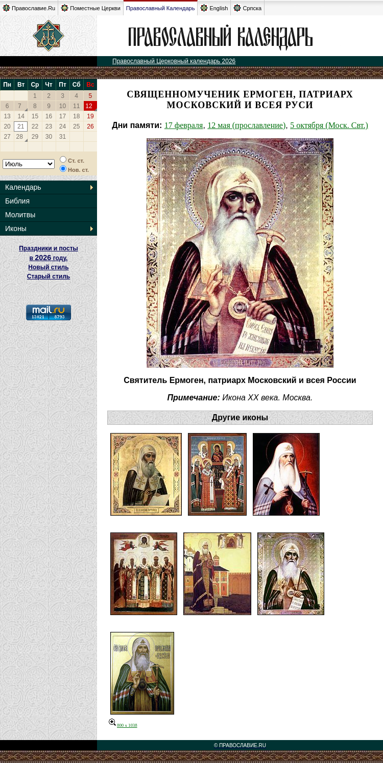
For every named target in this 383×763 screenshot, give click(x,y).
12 (88, 106)
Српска (247, 8)
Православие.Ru (29, 8)
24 (62, 126)
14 (21, 116)
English (214, 8)
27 (7, 136)
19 (90, 116)
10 (62, 106)
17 (62, 116)
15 (35, 116)
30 (48, 136)
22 (35, 126)
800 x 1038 (123, 725)
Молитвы (20, 215)
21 (20, 126)
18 (76, 116)
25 (76, 126)
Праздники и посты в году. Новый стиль (48, 258)
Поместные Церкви (91, 8)
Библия (17, 201)
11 (76, 106)
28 (19, 136)
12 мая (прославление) (246, 125)
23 (48, 126)
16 (48, 116)
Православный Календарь (160, 8)
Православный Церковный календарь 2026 (173, 61)
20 (7, 126)
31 (62, 136)
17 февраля (183, 125)
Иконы (16, 228)
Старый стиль (48, 276)
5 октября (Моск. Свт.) (329, 125)
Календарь (23, 187)
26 (90, 126)
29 (35, 136)
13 (7, 116)
